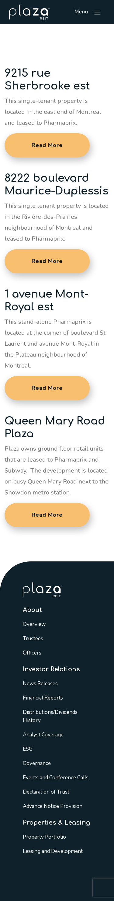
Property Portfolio (44, 836)
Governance (37, 763)
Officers (32, 652)
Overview (34, 624)
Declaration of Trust (46, 791)
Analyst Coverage (43, 734)
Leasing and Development (53, 851)
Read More (47, 145)
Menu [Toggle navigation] (88, 12)
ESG (28, 749)
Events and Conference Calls (55, 777)
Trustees (33, 638)
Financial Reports (43, 697)
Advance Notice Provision (52, 806)
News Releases (40, 683)
